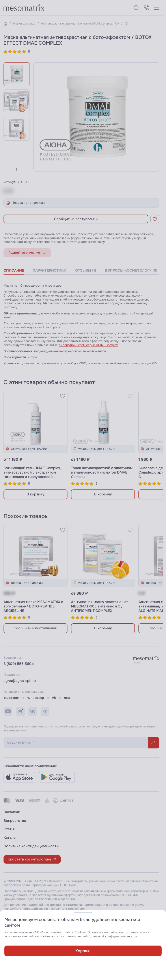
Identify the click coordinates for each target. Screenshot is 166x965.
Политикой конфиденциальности (112, 936)
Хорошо (83, 950)
